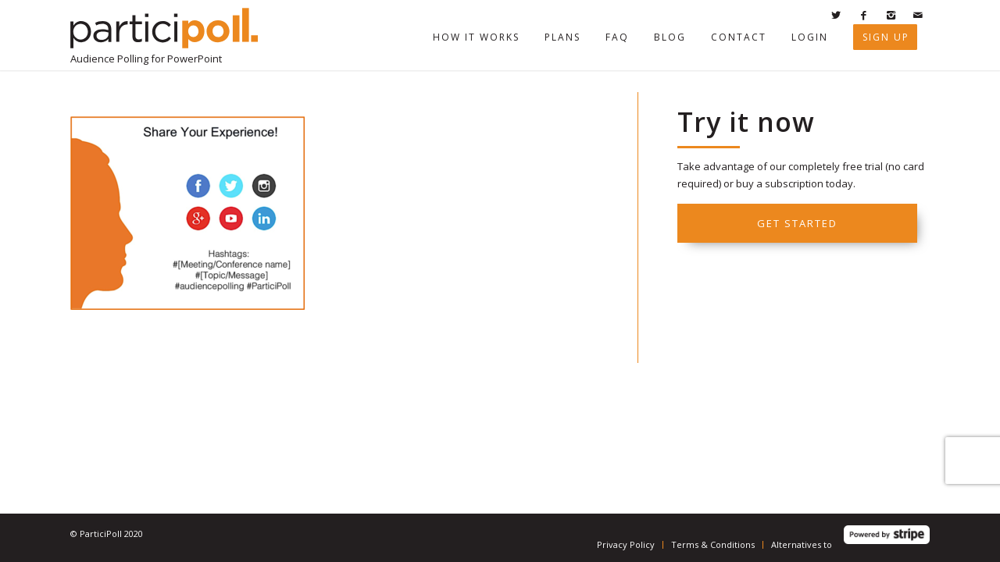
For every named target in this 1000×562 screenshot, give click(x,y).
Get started (797, 223)
